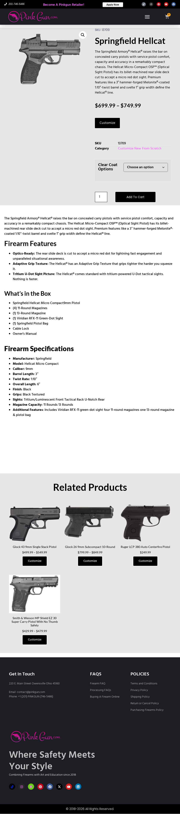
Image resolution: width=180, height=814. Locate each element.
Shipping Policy (140, 697)
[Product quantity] (101, 197)
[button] (147, 17)
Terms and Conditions (144, 683)
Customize (107, 123)
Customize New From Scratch (139, 148)
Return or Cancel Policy (145, 703)
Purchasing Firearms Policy (147, 710)
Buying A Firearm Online (104, 697)
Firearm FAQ (97, 683)
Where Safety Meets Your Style (52, 761)
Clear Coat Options (108, 167)
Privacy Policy (139, 690)
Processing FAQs (100, 690)
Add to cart (135, 197)
